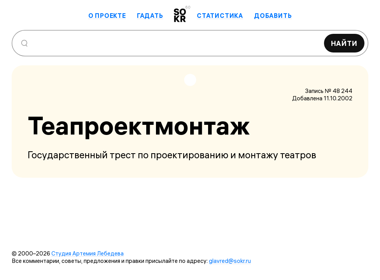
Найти (344, 43)
